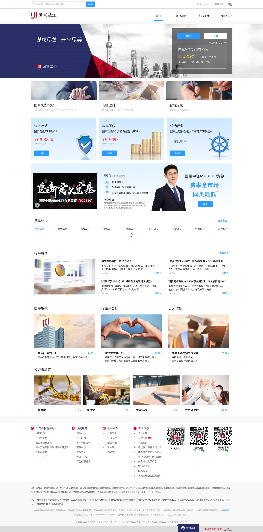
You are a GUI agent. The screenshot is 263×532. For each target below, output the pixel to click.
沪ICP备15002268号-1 (130, 522)
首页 (158, 15)
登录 (199, 4)
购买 (41, 153)
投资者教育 (40, 452)
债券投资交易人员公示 (149, 452)
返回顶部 (228, 530)
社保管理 (111, 438)
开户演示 (223, 43)
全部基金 (222, 220)
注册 (207, 4)
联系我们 (142, 442)
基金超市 (181, 15)
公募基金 (111, 433)
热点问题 (80, 438)
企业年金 (111, 442)
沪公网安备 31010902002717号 (157, 522)
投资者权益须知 (43, 442)
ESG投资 (142, 471)
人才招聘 (144, 438)
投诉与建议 (81, 456)
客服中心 (80, 433)
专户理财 (111, 447)
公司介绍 (142, 433)
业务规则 (80, 452)
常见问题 (213, 43)
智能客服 (219, 4)
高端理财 (203, 15)
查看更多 (224, 252)
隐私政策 (39, 433)
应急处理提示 (83, 461)
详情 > (158, 273)
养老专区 (111, 452)
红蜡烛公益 (143, 466)
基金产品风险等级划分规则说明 (51, 447)
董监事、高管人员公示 (149, 447)
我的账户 (226, 15)
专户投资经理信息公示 (149, 456)
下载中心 (80, 447)
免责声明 (225, 510)
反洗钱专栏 (40, 438)
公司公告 (39, 456)
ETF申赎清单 (82, 442)
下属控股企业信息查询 (149, 475)
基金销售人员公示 (147, 461)
